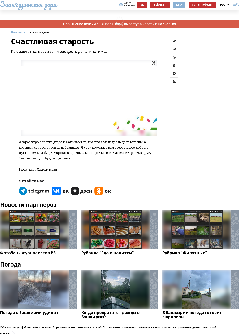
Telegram (160, 4)
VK (142, 4)
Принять (5, 333)
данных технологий (204, 327)
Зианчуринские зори (28, 4)
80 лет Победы (202, 4)
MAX (179, 4)
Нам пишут (19, 32)
